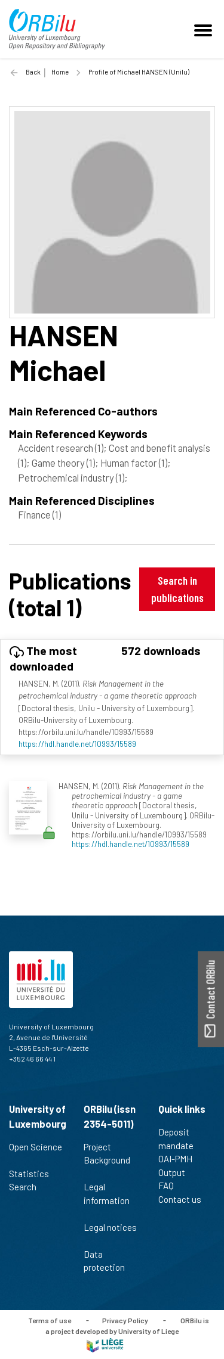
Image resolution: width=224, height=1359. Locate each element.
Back (33, 72)
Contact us (184, 1199)
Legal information (107, 1199)
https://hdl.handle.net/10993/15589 (77, 744)
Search (28, 1186)
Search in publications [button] (177, 588)
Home (60, 72)
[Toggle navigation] (205, 29)
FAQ (171, 1185)
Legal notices (110, 1234)
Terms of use (49, 1319)
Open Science (35, 1153)
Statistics (34, 1173)
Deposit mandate (181, 1139)
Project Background (107, 1159)
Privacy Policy (125, 1319)
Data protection (109, 1261)
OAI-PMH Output (176, 1165)
